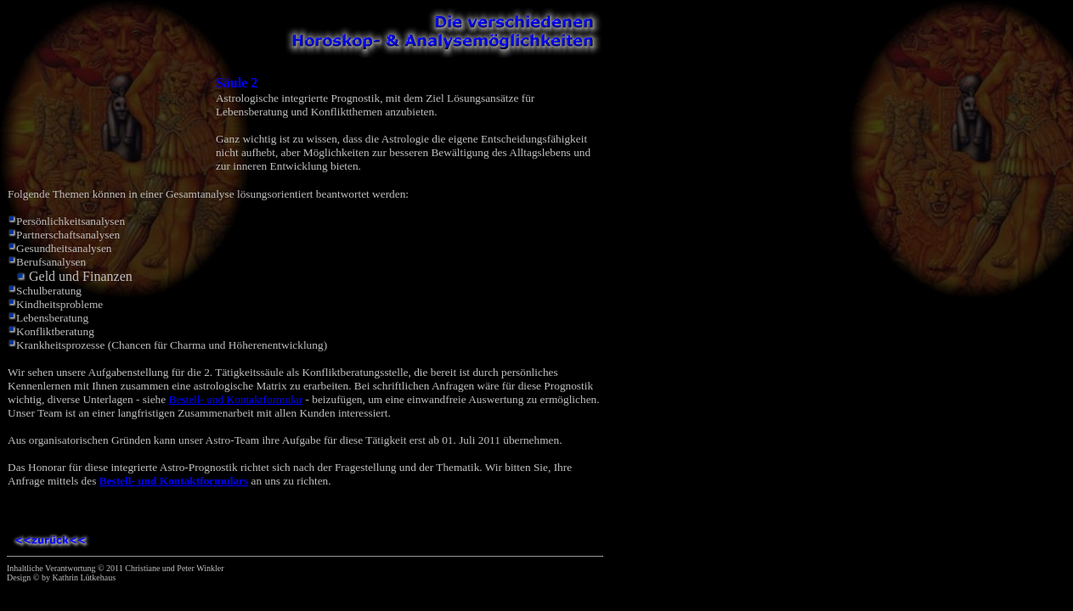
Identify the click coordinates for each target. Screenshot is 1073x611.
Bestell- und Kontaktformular (236, 399)
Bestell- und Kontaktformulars (174, 480)
